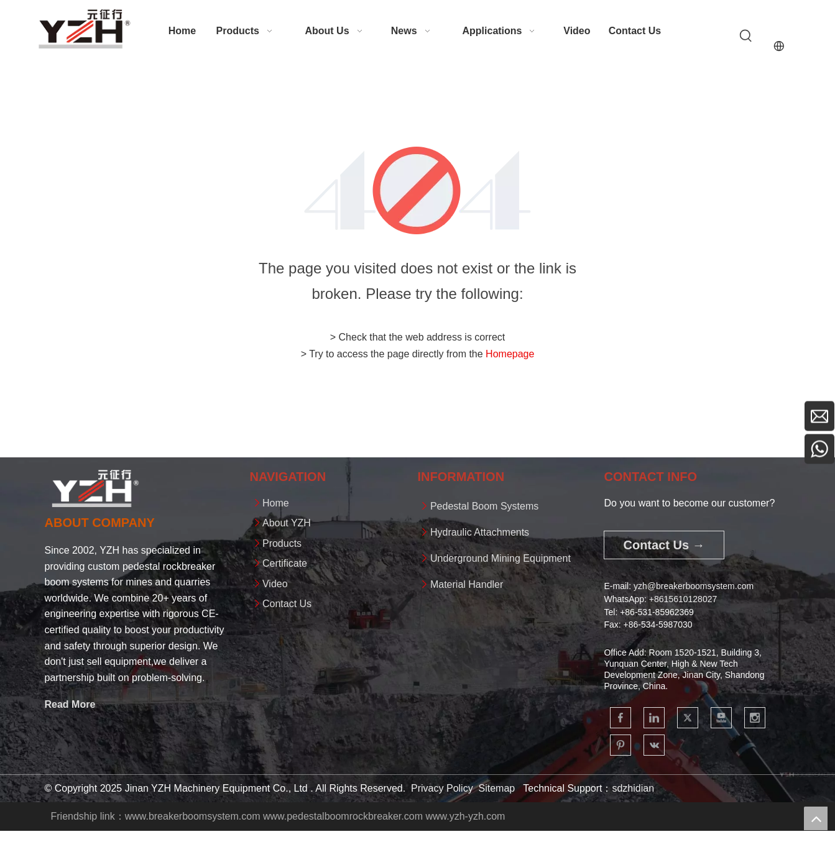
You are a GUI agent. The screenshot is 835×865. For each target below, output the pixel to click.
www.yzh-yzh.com (465, 816)
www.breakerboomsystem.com (193, 816)
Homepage (510, 354)
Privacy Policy (442, 788)
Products (282, 543)
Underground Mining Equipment (500, 558)
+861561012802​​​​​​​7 (683, 599)
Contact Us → (663, 545)
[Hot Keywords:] (746, 36)
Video (275, 584)
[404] (417, 190)
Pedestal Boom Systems (484, 506)
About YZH (286, 523)
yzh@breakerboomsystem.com (694, 586)
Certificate (284, 563)
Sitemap (497, 788)
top (816, 818)
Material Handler (466, 584)
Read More (70, 704)
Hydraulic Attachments (479, 532)
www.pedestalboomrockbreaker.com (343, 816)
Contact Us (286, 603)
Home (275, 503)
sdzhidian (633, 788)
